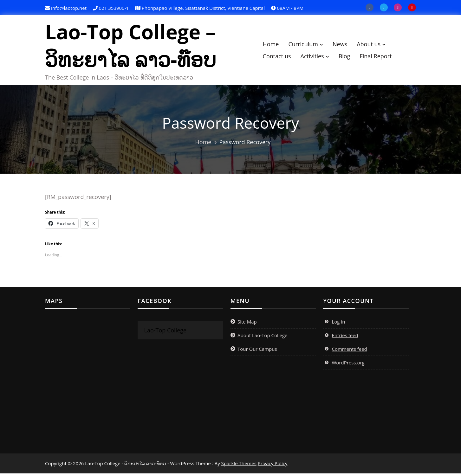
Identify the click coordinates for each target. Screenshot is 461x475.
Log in (338, 323)
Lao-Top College (165, 332)
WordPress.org (348, 364)
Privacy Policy (273, 465)
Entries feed (345, 337)
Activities (315, 57)
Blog (348, 57)
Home (274, 44)
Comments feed (349, 350)
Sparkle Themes (238, 465)
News (343, 44)
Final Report (379, 57)
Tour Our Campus (257, 350)
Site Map (247, 323)
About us (372, 44)
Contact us (280, 57)
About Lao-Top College (262, 337)
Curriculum (306, 44)
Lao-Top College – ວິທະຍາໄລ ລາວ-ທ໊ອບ (134, 46)
